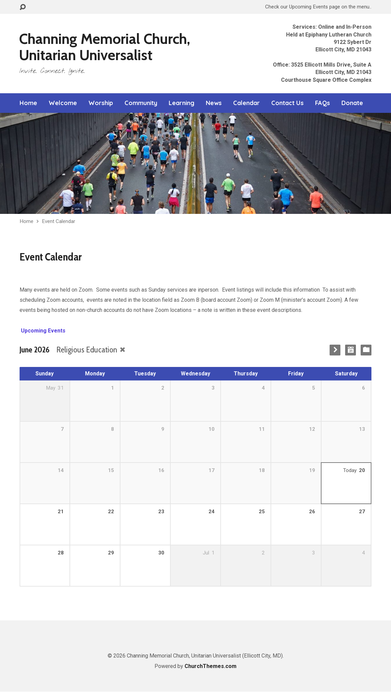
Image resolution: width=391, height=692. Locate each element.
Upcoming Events (42, 330)
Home (28, 103)
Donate (352, 103)
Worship (100, 103)
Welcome (63, 103)
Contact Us (287, 103)
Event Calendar (58, 221)
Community (140, 103)
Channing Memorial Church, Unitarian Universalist (104, 47)
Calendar (246, 103)
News (214, 103)
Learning (181, 103)
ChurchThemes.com (210, 666)
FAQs (322, 103)
